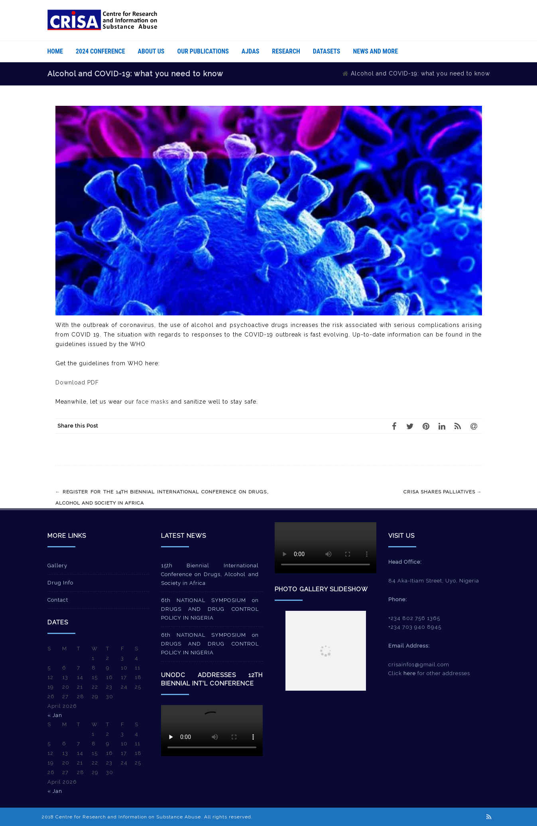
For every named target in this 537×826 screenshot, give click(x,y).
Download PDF (77, 382)
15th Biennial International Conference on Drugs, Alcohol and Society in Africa (210, 574)
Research (286, 51)
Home (55, 51)
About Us (151, 51)
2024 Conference (100, 51)
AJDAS (250, 51)
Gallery (57, 565)
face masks (152, 401)
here (409, 673)
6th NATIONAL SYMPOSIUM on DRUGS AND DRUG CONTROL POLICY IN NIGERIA (210, 609)
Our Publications (203, 51)
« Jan (54, 715)
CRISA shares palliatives (442, 492)
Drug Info (60, 583)
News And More (375, 51)
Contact (57, 600)
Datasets (326, 51)
